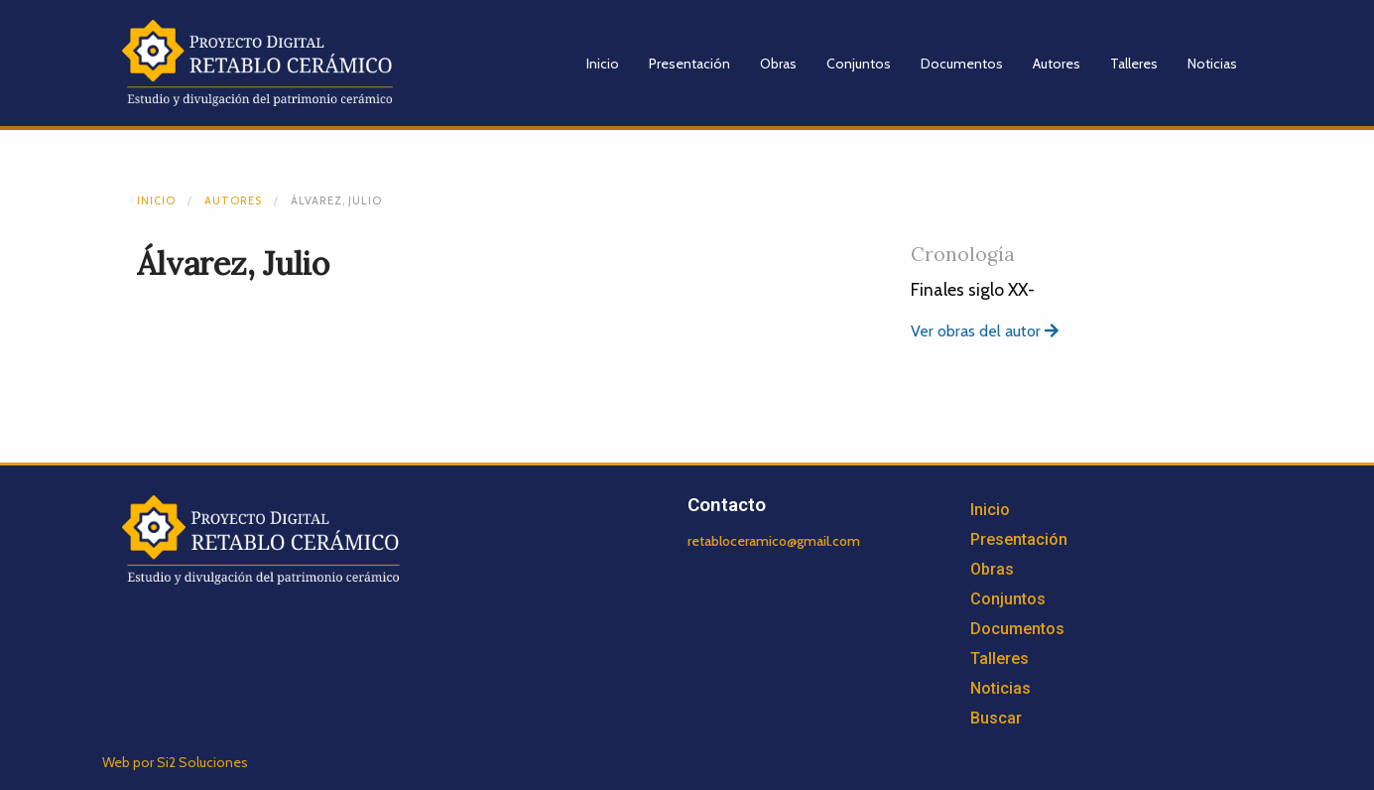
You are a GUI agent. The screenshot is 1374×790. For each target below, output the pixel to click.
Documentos (962, 63)
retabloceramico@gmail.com (773, 541)
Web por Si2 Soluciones (175, 762)
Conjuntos (858, 63)
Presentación (689, 63)
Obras (778, 63)
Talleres (1134, 63)
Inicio (602, 63)
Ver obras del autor (985, 331)
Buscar (996, 718)
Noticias (1212, 63)
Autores (1056, 63)
